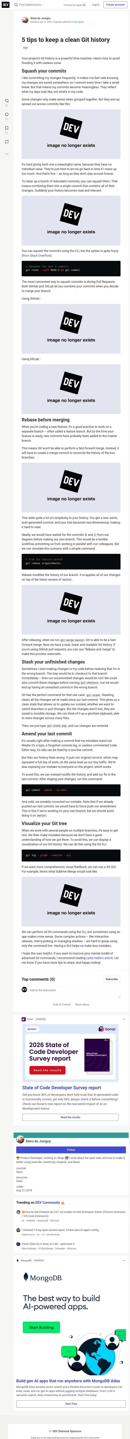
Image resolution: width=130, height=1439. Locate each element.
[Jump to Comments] (6, 116)
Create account (115, 4)
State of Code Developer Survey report (61, 1087)
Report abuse (82, 1004)
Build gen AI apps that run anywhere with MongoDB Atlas (68, 1381)
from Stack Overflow (36, 255)
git (25, 48)
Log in (95, 4)
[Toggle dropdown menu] (124, 1019)
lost (100, 678)
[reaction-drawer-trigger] (6, 102)
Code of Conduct (62, 1004)
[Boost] (6, 141)
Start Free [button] (71, 1403)
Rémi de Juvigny (40, 18)
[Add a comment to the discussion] (74, 992)
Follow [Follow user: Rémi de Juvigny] (71, 1149)
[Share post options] (6, 154)
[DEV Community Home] (5, 4)
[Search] (16, 5)
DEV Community (47, 1202)
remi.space (79, 22)
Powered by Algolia (74, 5)
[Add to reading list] (6, 129)
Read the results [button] (70, 1117)
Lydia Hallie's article (99, 958)
